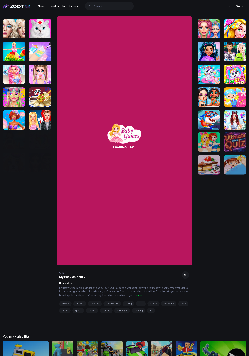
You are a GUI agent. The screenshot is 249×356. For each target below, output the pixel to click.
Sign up (240, 6)
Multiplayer (122, 310)
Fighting (106, 310)
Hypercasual (112, 303)
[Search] (112, 6)
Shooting (94, 303)
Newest (42, 6)
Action (65, 310)
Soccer (91, 310)
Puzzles (80, 303)
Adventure (169, 303)
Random (73, 6)
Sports (78, 310)
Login (229, 6)
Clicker (153, 303)
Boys (183, 303)
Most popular (58, 6)
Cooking (139, 310)
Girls (61, 272)
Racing (128, 303)
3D (151, 310)
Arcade (65, 303)
